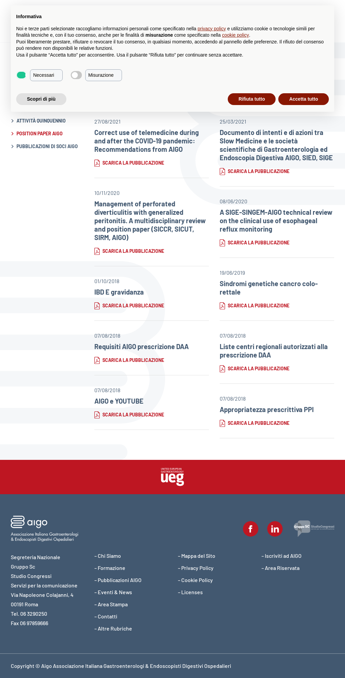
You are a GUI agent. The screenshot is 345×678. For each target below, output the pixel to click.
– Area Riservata (280, 568)
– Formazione (109, 568)
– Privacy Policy (196, 568)
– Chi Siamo (107, 555)
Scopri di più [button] (41, 99)
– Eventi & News (113, 592)
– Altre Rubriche (113, 628)
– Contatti (105, 616)
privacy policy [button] (212, 28)
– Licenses (190, 592)
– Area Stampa (111, 604)
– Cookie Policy (195, 580)
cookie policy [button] (235, 35)
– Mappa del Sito (196, 555)
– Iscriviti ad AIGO (281, 555)
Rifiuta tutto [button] (252, 99)
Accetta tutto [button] (303, 99)
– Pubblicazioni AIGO (118, 580)
